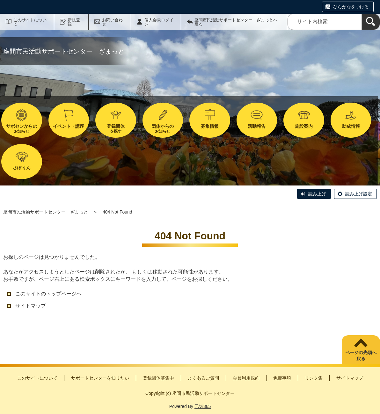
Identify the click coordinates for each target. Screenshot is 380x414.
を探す (115, 129)
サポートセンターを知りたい (100, 378)
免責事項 (282, 378)
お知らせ (21, 129)
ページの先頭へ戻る (360, 355)
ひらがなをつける (351, 6)
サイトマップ (30, 306)
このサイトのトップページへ (48, 293)
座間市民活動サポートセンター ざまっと (45, 211)
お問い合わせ (112, 22)
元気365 (202, 406)
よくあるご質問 (203, 378)
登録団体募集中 (158, 378)
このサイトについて (30, 22)
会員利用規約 (246, 378)
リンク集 (314, 378)
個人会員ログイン (158, 22)
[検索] (371, 22)
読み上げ (317, 193)
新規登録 (74, 22)
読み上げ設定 (358, 193)
